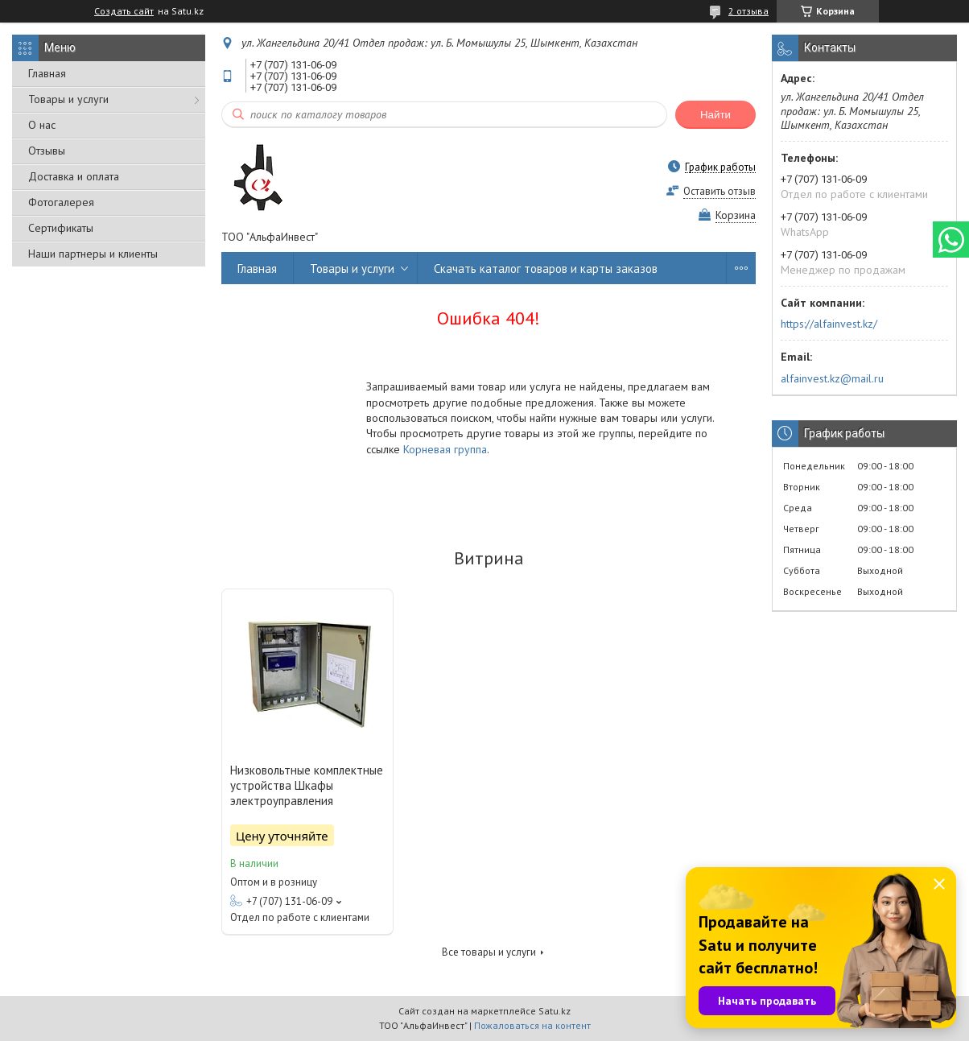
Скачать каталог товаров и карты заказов (546, 268)
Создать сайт (124, 11)
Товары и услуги (68, 99)
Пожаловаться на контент (532, 1025)
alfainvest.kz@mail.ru (832, 378)
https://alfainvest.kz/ (829, 323)
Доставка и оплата (73, 176)
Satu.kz (554, 1011)
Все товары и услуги (489, 952)
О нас (42, 125)
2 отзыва (748, 11)
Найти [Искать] (715, 115)
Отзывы (46, 150)
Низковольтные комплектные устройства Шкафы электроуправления (306, 785)
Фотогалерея (61, 202)
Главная (47, 73)
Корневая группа (445, 449)
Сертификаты (60, 228)
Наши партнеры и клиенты (93, 253)
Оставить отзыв (719, 191)
